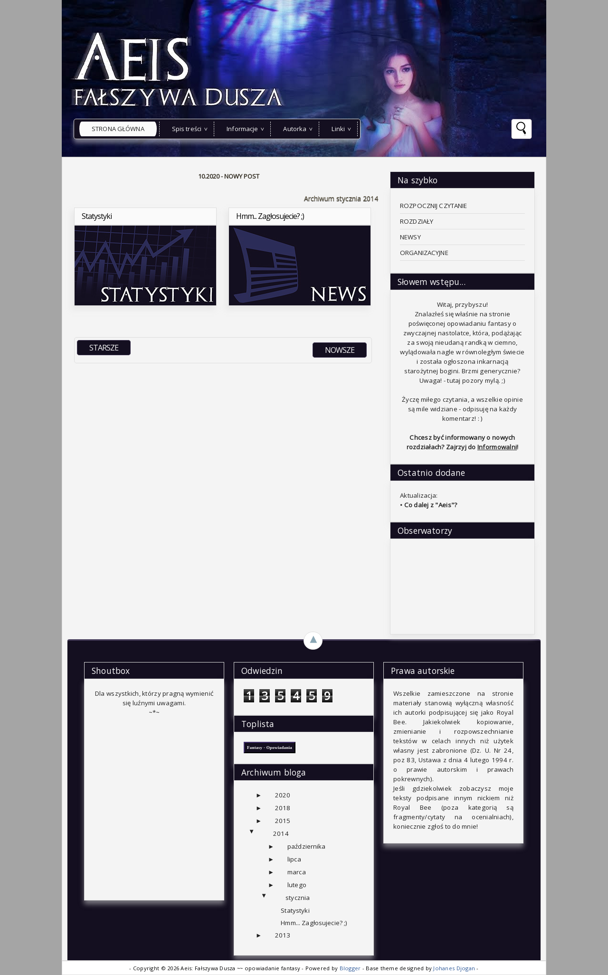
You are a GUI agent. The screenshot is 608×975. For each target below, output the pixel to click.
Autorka (294, 128)
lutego (296, 884)
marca (296, 872)
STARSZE (103, 347)
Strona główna (118, 128)
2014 (281, 833)
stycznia (297, 897)
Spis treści (186, 128)
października (306, 846)
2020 (283, 795)
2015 (283, 820)
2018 (283, 808)
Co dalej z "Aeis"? (430, 505)
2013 (283, 935)
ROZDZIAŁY (416, 221)
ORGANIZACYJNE (424, 252)
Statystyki (295, 910)
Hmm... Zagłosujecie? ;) (314, 922)
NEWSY (410, 237)
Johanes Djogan (454, 968)
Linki (338, 128)
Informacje (242, 128)
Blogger (351, 968)
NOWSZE (339, 350)
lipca (294, 859)
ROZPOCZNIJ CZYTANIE (433, 205)
